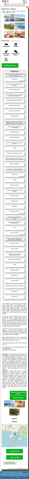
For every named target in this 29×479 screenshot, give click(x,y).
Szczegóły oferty (14, 451)
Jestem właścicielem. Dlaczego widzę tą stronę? (10, 463)
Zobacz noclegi (14, 457)
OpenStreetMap (24, 446)
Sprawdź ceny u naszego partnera (18, 393)
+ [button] (3, 426)
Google (24, 472)
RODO (8, 477)
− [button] (3, 428)
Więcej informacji (18, 397)
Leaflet (18, 446)
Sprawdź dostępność (10, 65)
